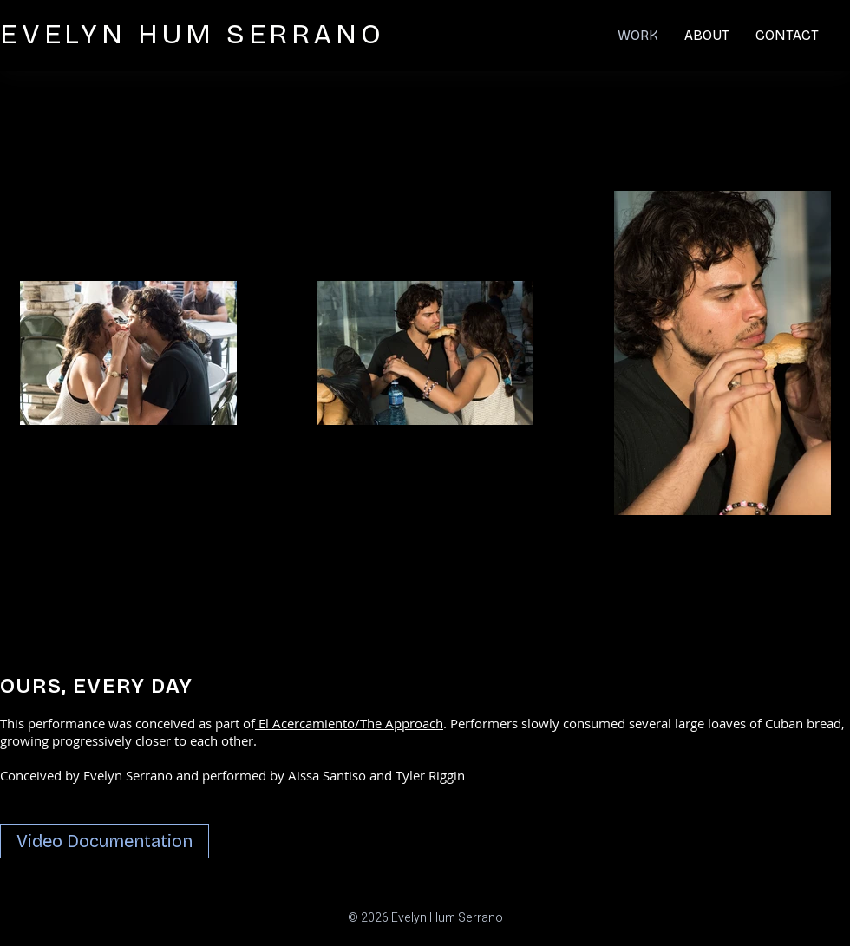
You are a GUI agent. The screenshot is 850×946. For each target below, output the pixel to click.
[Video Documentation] (104, 841)
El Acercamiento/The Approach (349, 723)
